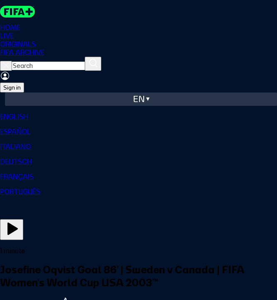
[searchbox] (48, 66)
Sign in (12, 87)
